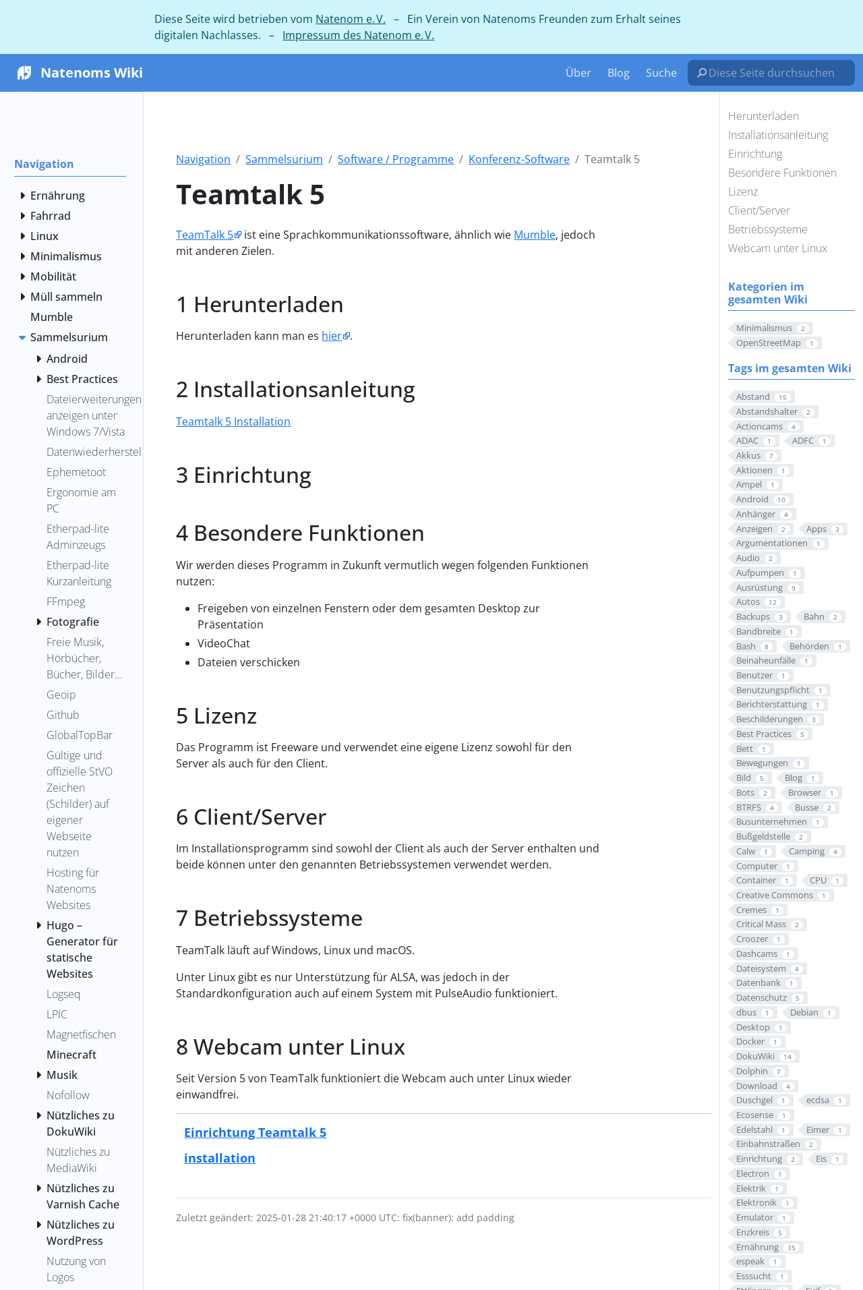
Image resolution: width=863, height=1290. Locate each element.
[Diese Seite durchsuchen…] (776, 72)
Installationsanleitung (778, 134)
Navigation (203, 159)
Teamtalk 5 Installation (233, 421)
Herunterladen (763, 116)
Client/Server (759, 210)
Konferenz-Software (519, 159)
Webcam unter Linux (777, 248)
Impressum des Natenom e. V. (358, 35)
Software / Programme (396, 159)
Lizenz (743, 191)
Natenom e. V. (351, 18)
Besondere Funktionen (782, 172)
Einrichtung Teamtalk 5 (255, 1131)
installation (220, 1157)
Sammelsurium (284, 159)
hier (332, 335)
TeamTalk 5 (204, 234)
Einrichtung (755, 153)
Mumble (535, 234)
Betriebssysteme (768, 229)
